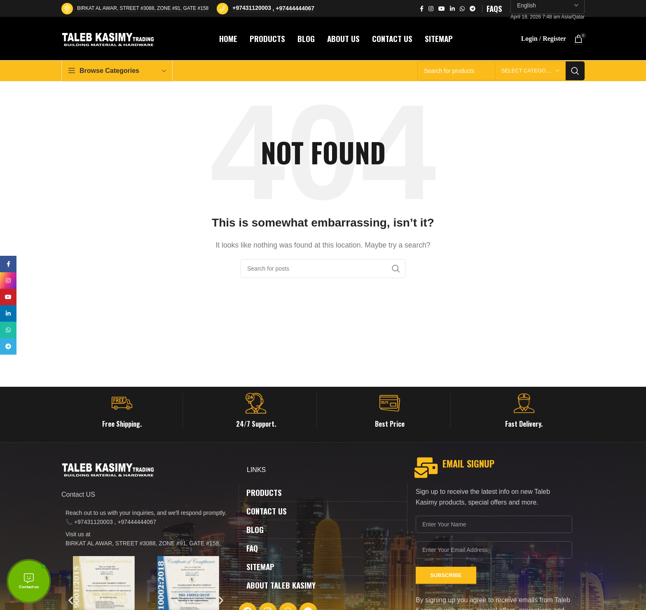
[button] (71, 600)
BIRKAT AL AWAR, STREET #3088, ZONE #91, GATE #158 (142, 8)
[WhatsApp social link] (462, 8)
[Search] (323, 268)
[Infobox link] (122, 410)
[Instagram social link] (431, 8)
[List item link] (145, 517)
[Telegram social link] (472, 8)
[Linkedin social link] (452, 8)
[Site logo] (109, 38)
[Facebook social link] (421, 8)
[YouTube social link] (441, 8)
